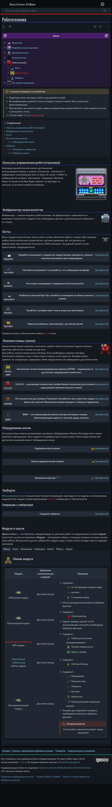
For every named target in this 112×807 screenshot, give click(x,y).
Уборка (59, 572)
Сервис (69, 572)
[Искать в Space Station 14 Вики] (56, 10)
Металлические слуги (13, 515)
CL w (26, 115)
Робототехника (19, 62)
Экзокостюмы (22, 72)
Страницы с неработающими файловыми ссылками (32, 774)
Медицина (39, 572)
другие (76, 785)
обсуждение (36, 115)
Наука (15, 572)
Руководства (60, 774)
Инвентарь (17, 42)
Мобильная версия (10, 803)
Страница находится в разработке (81, 774)
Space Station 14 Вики (22, 4)
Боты (17, 67)
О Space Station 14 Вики (48, 800)
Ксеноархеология (20, 52)
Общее (6, 572)
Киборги (19, 77)
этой (46, 333)
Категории (6, 774)
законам (52, 519)
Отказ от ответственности (76, 800)
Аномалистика (19, 57)
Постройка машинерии (23, 82)
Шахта (50, 572)
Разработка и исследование (25, 47)
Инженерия (26, 572)
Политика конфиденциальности (17, 800)
